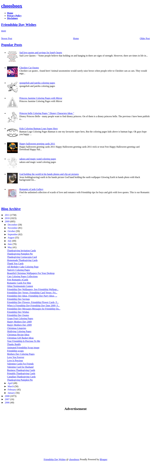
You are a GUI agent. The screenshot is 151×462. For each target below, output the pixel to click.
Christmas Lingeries (16, 328)
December (13, 224)
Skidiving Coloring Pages (19, 331)
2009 (7, 221)
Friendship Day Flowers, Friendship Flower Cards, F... (33, 302)
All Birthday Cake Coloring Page (22, 266)
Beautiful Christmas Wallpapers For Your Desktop (31, 273)
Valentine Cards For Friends (20, 363)
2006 (7, 402)
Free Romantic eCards (17, 279)
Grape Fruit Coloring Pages (20, 318)
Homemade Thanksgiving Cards (22, 260)
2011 (7, 215)
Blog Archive (11, 209)
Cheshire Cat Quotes (29, 67)
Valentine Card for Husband (20, 367)
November (13, 228)
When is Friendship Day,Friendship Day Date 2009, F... (33, 305)
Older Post (145, 38)
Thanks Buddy (14, 344)
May (10, 247)
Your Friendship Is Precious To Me (23, 341)
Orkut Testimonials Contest (20, 286)
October (12, 231)
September (13, 234)
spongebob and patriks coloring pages (37, 83)
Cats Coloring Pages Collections (22, 276)
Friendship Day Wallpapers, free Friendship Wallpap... (32, 289)
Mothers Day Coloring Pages (21, 354)
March (11, 386)
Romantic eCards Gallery (31, 189)
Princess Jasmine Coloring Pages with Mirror (40, 98)
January (12, 393)
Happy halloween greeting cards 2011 (37, 143)
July (10, 241)
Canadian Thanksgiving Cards (21, 376)
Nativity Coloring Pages (18, 270)
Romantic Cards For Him (19, 283)
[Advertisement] (26, 434)
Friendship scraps (15, 351)
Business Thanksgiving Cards (21, 370)
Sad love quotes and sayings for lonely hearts (40, 52)
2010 (7, 218)
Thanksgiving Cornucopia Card (22, 257)
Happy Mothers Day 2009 (19, 321)
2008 (7, 396)
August (11, 237)
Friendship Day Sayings (18, 299)
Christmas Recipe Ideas (18, 334)
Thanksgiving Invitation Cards (21, 250)
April (10, 383)
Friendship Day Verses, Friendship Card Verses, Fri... (32, 292)
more (3, 31)
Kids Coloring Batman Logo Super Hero (38, 128)
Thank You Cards (15, 263)
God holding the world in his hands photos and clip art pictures (49, 174)
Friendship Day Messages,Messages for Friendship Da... (33, 309)
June (10, 244)
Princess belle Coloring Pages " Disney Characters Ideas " (46, 113)
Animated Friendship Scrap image (23, 347)
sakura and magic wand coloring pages (37, 159)
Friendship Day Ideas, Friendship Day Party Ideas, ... (32, 296)
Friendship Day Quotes (18, 315)
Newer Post (6, 38)
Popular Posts (11, 45)
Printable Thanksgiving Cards (21, 373)
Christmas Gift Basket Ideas (20, 338)
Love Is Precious (15, 360)
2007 (7, 399)
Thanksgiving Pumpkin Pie (20, 254)
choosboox (11, 5)
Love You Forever (15, 357)
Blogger (103, 459)
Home (76, 38)
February (12, 389)
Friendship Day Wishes (18, 24)
